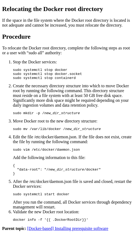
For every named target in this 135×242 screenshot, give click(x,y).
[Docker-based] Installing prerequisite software (67, 237)
